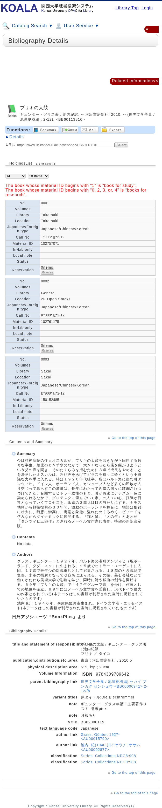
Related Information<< (135, 81)
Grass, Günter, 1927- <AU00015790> (100, 736)
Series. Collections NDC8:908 (108, 756)
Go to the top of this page (133, 438)
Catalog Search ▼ (27, 26)
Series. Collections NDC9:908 (108, 762)
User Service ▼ (76, 26)
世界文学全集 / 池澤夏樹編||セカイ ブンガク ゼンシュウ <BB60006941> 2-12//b (114, 686)
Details (16, 137)
